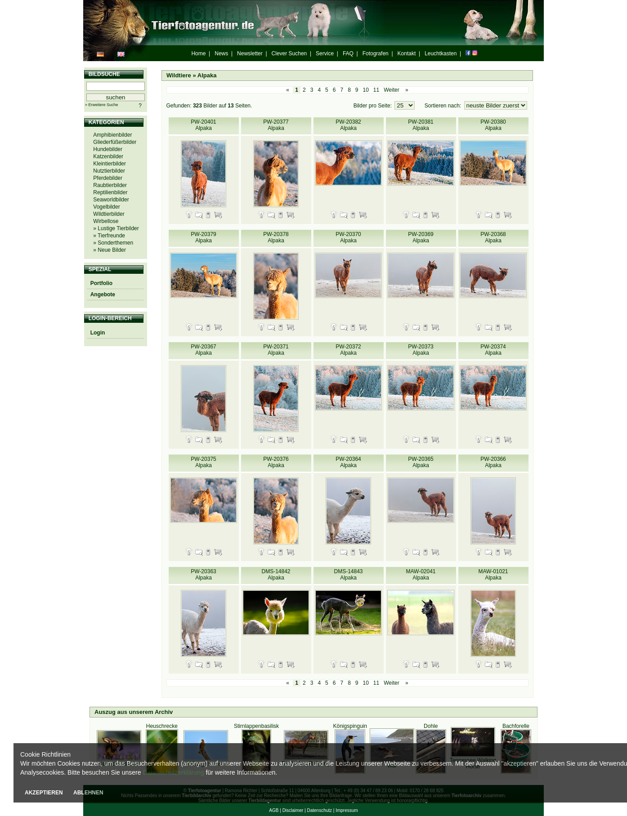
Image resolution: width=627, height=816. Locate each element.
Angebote (102, 294)
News (221, 53)
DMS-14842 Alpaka (275, 574)
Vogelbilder (106, 207)
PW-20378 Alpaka (275, 237)
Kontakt (407, 53)
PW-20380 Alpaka (493, 125)
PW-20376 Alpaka (275, 462)
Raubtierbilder (110, 185)
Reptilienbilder (110, 192)
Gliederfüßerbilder (114, 142)
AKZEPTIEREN (44, 792)
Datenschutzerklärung (173, 772)
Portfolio (101, 283)
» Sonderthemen (113, 243)
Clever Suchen (289, 53)
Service (325, 53)
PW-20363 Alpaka (203, 574)
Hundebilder (107, 149)
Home (198, 53)
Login (97, 333)
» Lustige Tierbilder (116, 228)
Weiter (391, 90)
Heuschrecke (162, 726)
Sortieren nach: (444, 106)
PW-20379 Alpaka (203, 237)
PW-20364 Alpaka (348, 462)
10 (366, 90)
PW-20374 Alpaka (493, 349)
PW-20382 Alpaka (348, 125)
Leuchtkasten (441, 53)
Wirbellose (105, 221)
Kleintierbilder (109, 164)
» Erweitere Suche (101, 105)
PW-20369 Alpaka (420, 237)
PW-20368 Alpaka (493, 237)
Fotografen (376, 53)
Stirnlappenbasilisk (256, 726)
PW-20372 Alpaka (348, 349)
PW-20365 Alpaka (420, 462)
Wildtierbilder (108, 214)
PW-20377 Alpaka (275, 125)
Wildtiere (178, 75)
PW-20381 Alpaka (420, 125)
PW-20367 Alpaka (203, 349)
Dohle (431, 726)
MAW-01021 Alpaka (493, 574)
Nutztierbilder (109, 171)
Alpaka (207, 75)
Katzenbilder (108, 156)
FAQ (348, 53)
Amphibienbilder (112, 135)
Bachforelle (515, 726)
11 (376, 90)
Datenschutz (319, 810)
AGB (273, 810)
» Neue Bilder (109, 250)
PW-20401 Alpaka (203, 125)
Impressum (347, 810)
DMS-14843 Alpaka (348, 574)
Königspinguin (350, 726)
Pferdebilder (107, 178)
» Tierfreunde (109, 235)
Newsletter (250, 53)
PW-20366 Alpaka (493, 462)
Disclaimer (293, 810)
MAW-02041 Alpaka (420, 574)
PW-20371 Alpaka (275, 349)
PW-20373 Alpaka (420, 349)
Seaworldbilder (111, 199)
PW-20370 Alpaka (348, 237)
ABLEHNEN (88, 792)
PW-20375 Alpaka (203, 462)
